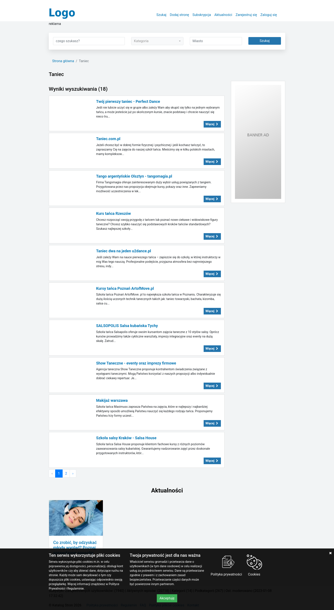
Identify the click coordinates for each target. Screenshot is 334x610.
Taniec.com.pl (108, 138)
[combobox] (157, 41)
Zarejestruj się (246, 15)
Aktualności (223, 15)
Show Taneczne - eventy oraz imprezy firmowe (136, 363)
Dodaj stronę (179, 15)
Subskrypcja (202, 15)
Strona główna (63, 61)
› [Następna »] (72, 473)
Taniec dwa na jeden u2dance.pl (123, 251)
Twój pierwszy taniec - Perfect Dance (128, 101)
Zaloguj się (268, 15)
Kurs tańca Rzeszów (113, 213)
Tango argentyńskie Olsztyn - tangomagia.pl (134, 176)
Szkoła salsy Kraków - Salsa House (126, 438)
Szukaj (161, 15)
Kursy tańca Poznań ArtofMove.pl (125, 288)
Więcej (212, 124)
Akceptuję (167, 598)
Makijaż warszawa (112, 400)
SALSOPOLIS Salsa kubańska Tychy (127, 325)
